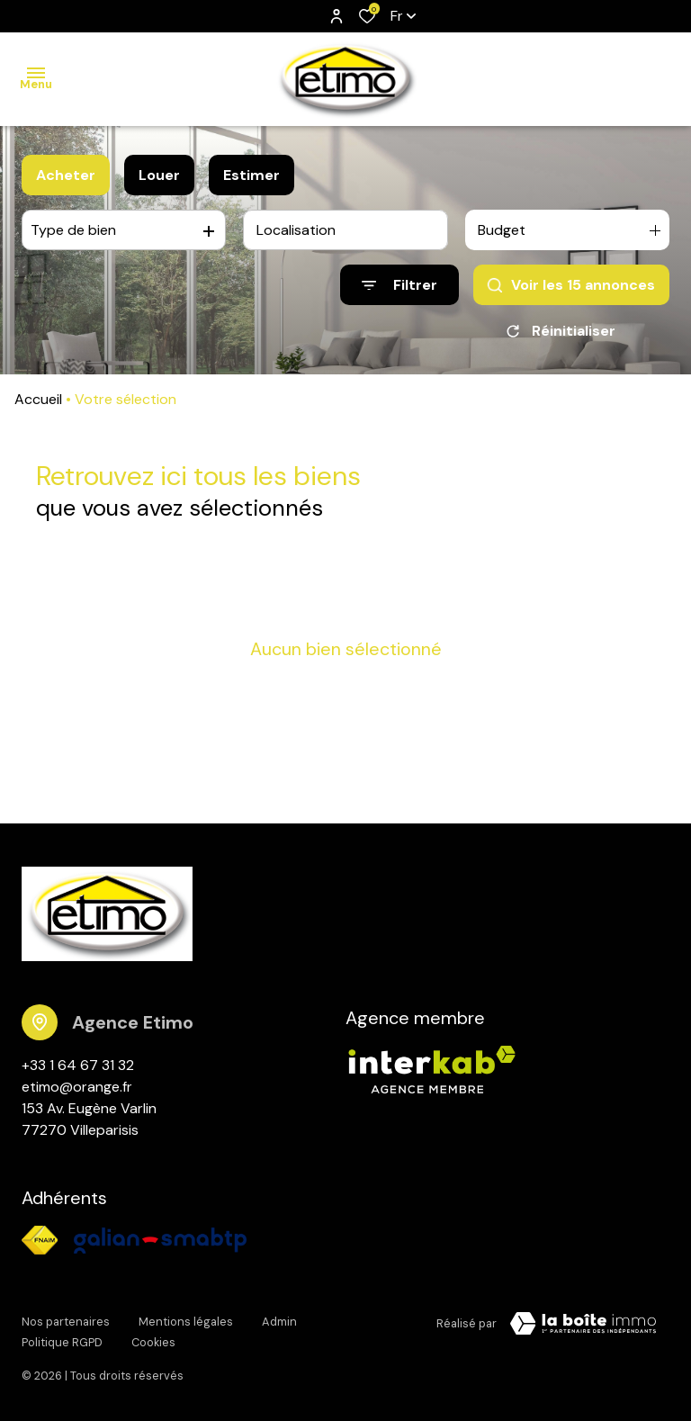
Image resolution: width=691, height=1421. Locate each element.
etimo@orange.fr (77, 1086)
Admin (279, 1320)
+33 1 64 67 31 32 (78, 1065)
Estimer (251, 175)
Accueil (38, 399)
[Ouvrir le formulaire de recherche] (399, 285)
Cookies (153, 1337)
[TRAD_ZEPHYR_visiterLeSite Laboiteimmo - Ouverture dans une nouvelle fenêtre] (583, 1324)
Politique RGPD (62, 1337)
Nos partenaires (66, 1320)
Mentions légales (186, 1320)
